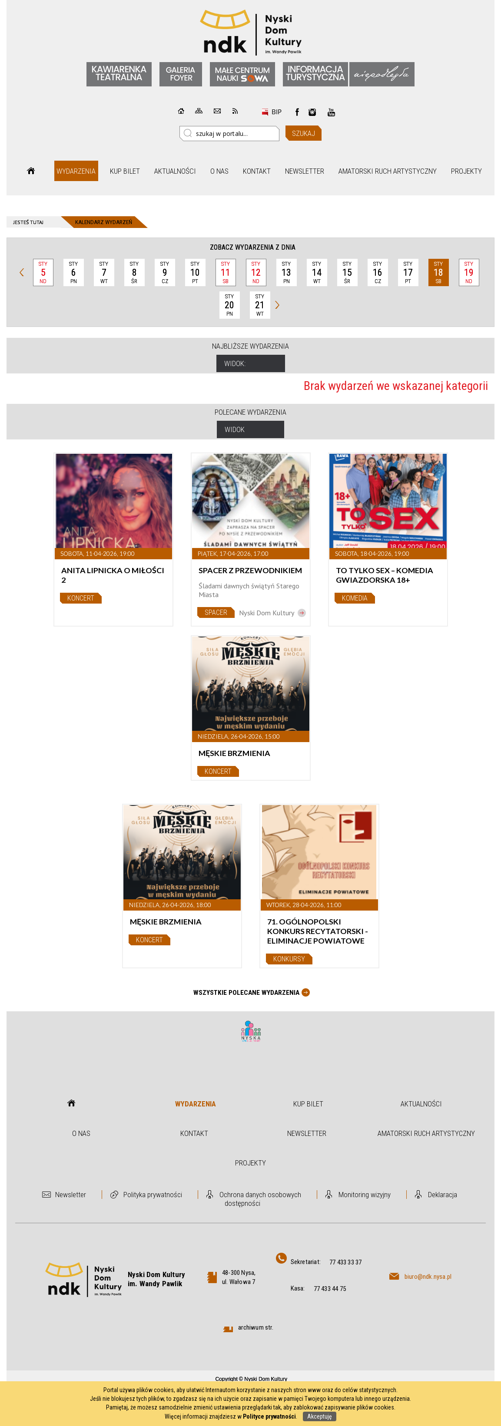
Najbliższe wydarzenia (250, 346)
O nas (219, 171)
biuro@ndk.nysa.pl (428, 1277)
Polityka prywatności (152, 1194)
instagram (312, 112)
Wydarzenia (76, 171)
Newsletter (304, 171)
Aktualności (175, 171)
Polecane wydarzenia (250, 412)
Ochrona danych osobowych (260, 1194)
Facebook (297, 112)
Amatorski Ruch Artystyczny (387, 171)
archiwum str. (255, 1327)
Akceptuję (319, 1416)
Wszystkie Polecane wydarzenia (246, 993)
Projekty (466, 171)
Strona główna (30, 171)
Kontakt (257, 171)
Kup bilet (125, 171)
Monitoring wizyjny (364, 1194)
